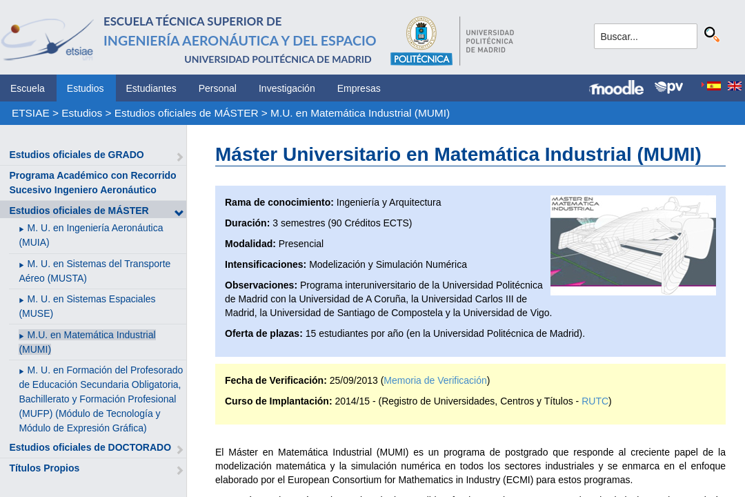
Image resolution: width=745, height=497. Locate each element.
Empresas (359, 88)
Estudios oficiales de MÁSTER (187, 113)
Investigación (287, 88)
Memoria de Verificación (435, 380)
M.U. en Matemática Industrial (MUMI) (360, 113)
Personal (218, 88)
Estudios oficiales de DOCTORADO (90, 447)
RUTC (595, 401)
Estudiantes (151, 88)
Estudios (85, 88)
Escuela (27, 88)
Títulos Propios (44, 468)
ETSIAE (31, 113)
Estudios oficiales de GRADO (76, 154)
